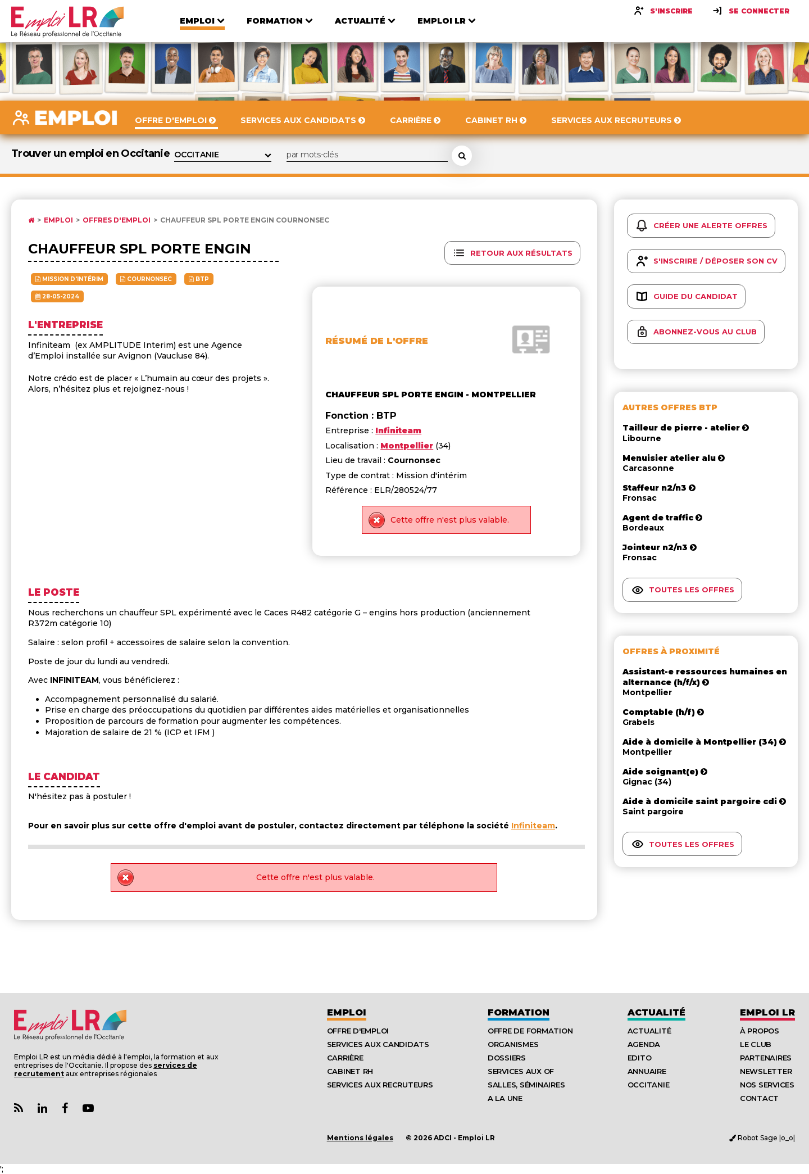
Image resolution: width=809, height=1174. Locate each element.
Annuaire (647, 1071)
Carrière (345, 1057)
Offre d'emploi (358, 1030)
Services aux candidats (378, 1044)
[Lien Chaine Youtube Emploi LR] (88, 1108)
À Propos (759, 1030)
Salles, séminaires (526, 1084)
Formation (518, 1012)
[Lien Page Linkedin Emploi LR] (42, 1108)
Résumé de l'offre (376, 341)
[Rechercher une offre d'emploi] (462, 156)
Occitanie (649, 1084)
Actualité (656, 1012)
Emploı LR (767, 1012)
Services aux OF (521, 1071)
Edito (640, 1057)
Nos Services (767, 1084)
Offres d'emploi (117, 220)
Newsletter (766, 1071)
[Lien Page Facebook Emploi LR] (65, 1108)
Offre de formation (530, 1030)
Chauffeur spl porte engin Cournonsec (244, 220)
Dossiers (507, 1057)
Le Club (755, 1044)
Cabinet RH (350, 1071)
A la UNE (505, 1098)
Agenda (644, 1044)
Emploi (58, 220)
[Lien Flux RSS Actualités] (18, 1108)
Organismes (513, 1044)
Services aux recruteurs (380, 1084)
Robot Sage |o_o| (762, 1138)
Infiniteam (533, 826)
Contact (759, 1098)
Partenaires (766, 1057)
